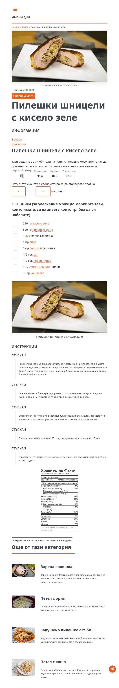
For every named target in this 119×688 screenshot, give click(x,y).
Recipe (25, 26)
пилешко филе (42, 229)
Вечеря (17, 139)
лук (27, 236)
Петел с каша (53, 661)
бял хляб (36, 248)
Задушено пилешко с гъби (65, 629)
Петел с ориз (52, 598)
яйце (33, 242)
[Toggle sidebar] (15, 9)
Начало (16, 26)
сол (35, 254)
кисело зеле (40, 223)
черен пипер (42, 260)
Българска (19, 144)
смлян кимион (39, 267)
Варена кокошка (56, 566)
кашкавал (37, 273)
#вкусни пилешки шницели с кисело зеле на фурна (42, 540)
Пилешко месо (23, 96)
